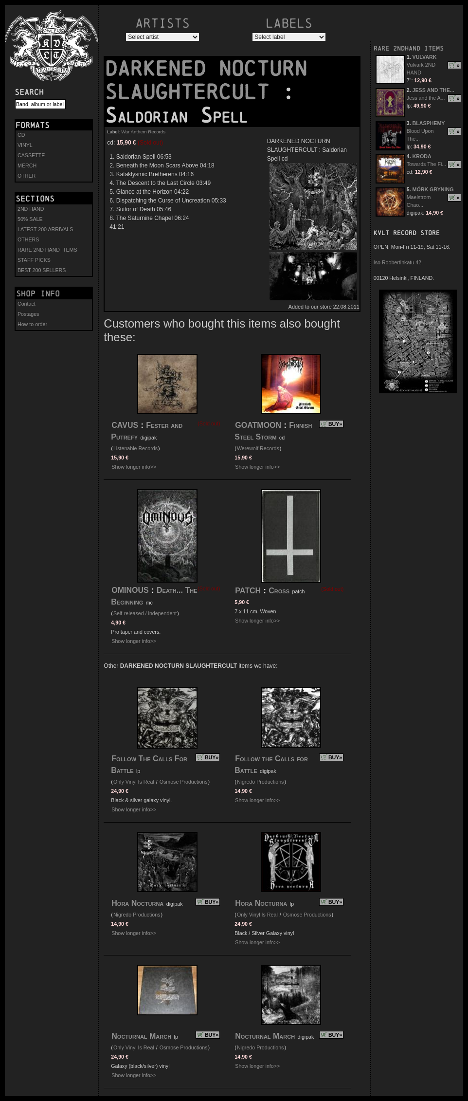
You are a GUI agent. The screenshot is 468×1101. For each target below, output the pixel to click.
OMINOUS (129, 590)
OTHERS (28, 239)
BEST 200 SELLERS (42, 270)
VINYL (25, 145)
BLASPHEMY (429, 123)
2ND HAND (31, 209)
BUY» (335, 424)
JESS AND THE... (433, 90)
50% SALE (30, 219)
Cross (279, 591)
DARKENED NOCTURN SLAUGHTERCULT (206, 80)
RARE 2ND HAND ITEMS (47, 250)
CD (21, 135)
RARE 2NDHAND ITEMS (409, 48)
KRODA (422, 156)
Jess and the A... (426, 98)
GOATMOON (258, 425)
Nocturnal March (141, 1036)
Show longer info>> (133, 467)
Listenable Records (135, 448)
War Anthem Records (143, 131)
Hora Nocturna (137, 903)
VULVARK (425, 57)
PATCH (248, 591)
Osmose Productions (184, 782)
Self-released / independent (145, 613)
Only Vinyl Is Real (133, 782)
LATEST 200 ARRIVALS (45, 229)
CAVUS (124, 425)
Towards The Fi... (427, 164)
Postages (28, 314)
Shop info (38, 293)
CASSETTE (31, 155)
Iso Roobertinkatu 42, (398, 262)
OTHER (27, 176)
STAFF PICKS (34, 260)
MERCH (27, 165)
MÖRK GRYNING (433, 189)
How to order (32, 324)
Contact (27, 304)
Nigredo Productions (260, 782)
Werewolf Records (258, 448)
